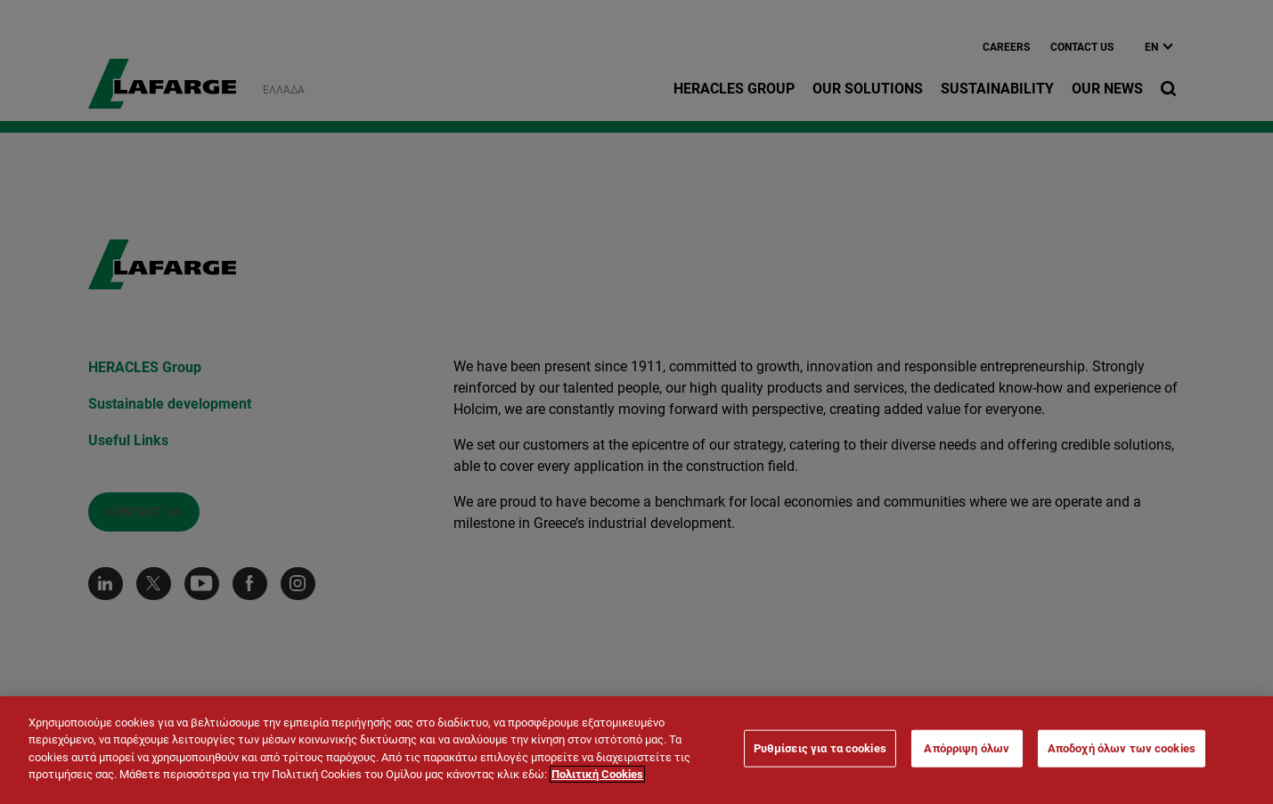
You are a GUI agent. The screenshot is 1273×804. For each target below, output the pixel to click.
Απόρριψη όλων (966, 748)
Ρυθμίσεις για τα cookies (820, 748)
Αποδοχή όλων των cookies (1121, 748)
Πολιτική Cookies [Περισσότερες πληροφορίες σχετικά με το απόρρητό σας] (597, 774)
